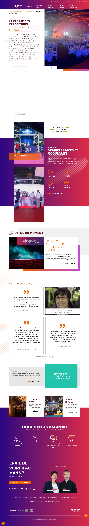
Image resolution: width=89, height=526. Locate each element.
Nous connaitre (73, 6)
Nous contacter (16, 497)
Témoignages (33, 497)
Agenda (29, 6)
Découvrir (37, 411)
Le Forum (67, 1)
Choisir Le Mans (39, 6)
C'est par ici (36, 381)
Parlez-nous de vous (20, 482)
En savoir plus (70, 264)
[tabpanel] (44, 254)
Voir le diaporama (20, 164)
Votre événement (51, 6)
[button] (3, 523)
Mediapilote (40, 519)
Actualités (24, 497)
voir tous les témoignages (43, 357)
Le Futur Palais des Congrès (54, 1)
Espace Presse (42, 497)
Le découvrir (57, 193)
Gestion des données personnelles (68, 497)
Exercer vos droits (52, 497)
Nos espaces (62, 6)
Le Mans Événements (15, 11)
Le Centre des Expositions (80, 1)
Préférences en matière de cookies (50, 501)
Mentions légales (34, 501)
